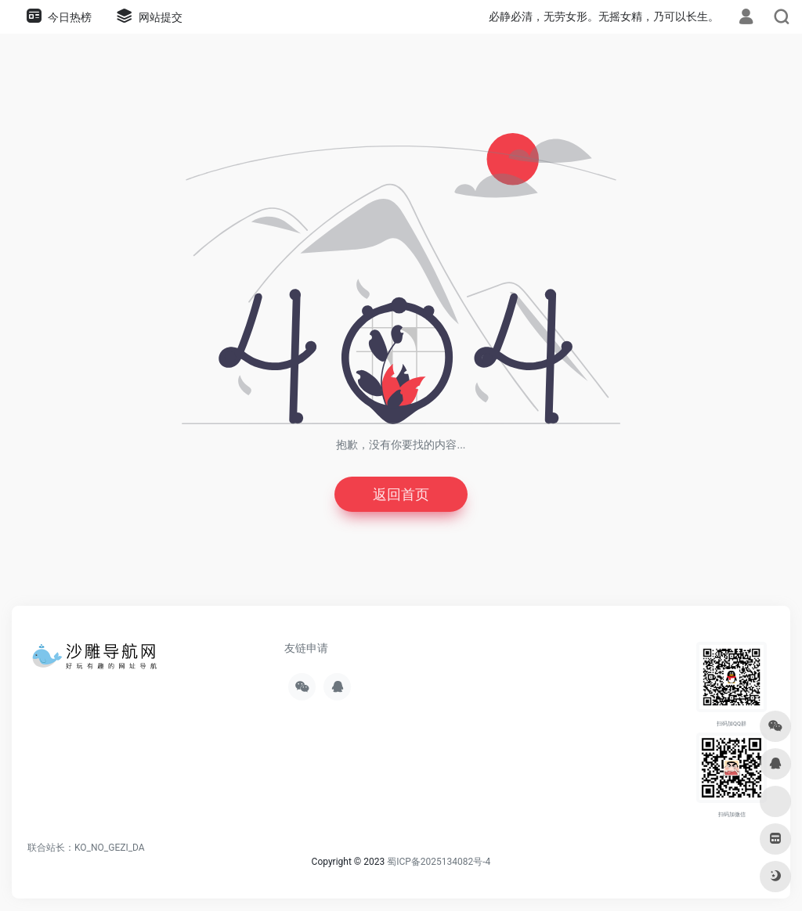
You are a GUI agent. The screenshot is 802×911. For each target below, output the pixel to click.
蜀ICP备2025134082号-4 (438, 861)
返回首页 (401, 494)
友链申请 (306, 648)
